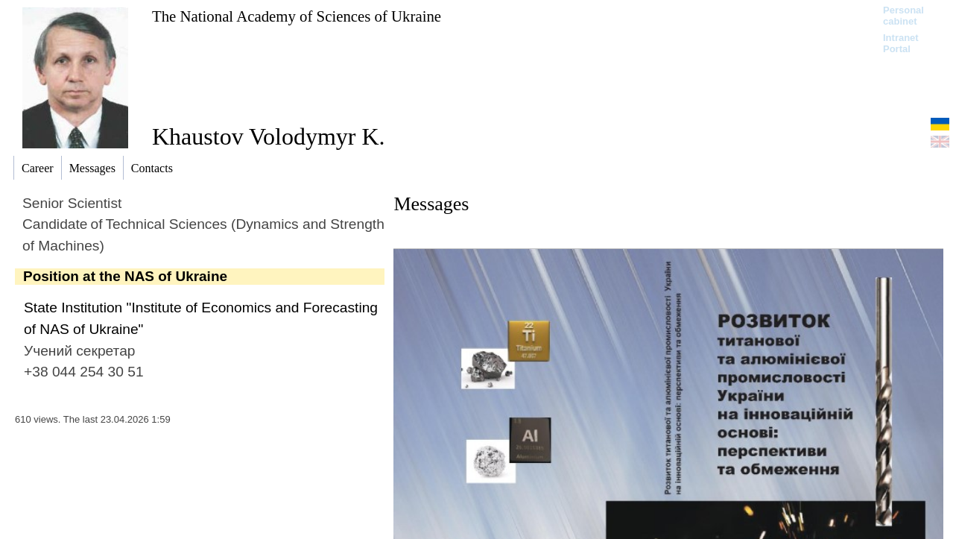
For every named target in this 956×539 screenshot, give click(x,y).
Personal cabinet (903, 15)
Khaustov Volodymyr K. (268, 136)
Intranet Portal (901, 43)
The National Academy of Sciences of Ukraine (296, 16)
